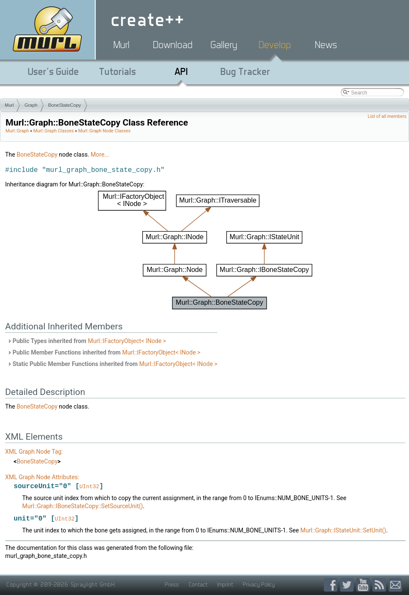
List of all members (387, 116)
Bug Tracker (245, 71)
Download (173, 45)
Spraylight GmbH (93, 585)
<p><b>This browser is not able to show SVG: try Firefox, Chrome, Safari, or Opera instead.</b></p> (205, 250)
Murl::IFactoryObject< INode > (127, 341)
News (326, 45)
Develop (275, 45)
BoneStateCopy (64, 105)
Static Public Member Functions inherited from (112, 363)
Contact (198, 585)
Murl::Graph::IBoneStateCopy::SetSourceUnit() (82, 506)
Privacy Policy (259, 585)
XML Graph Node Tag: (34, 451)
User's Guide (53, 71)
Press (172, 585)
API (181, 71)
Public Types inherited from (86, 341)
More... (100, 154)
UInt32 (89, 487)
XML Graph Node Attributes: (42, 477)
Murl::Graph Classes (53, 131)
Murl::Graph (17, 131)
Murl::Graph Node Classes (104, 131)
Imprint (225, 585)
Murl (121, 45)
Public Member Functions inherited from (103, 352)
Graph (30, 105)
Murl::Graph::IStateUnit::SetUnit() (343, 531)
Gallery (223, 45)
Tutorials (117, 71)
